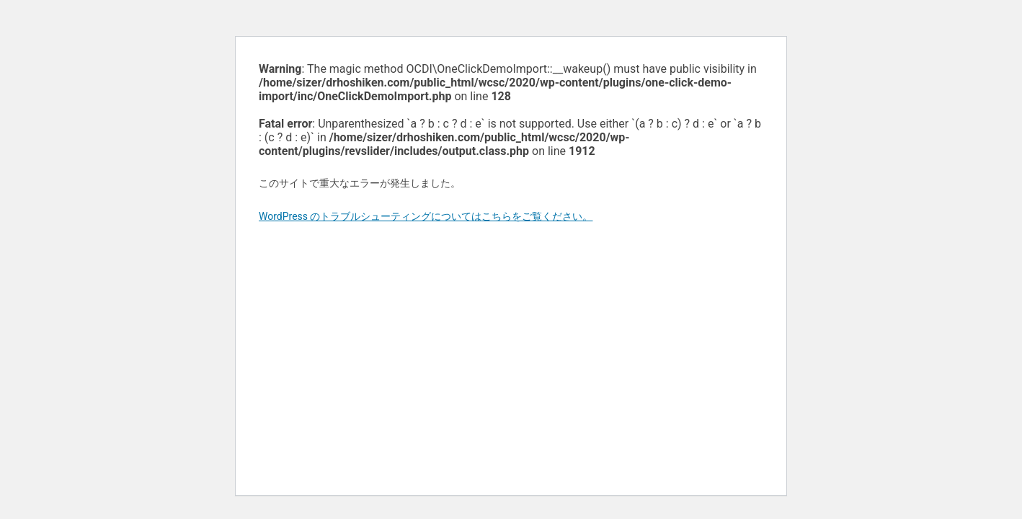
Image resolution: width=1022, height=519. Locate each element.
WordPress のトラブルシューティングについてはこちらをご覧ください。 (426, 216)
